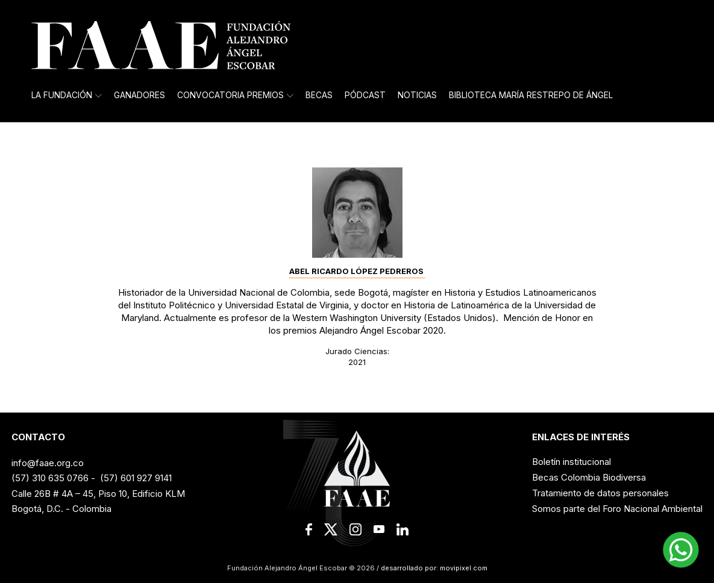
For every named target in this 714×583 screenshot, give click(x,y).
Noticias (417, 95)
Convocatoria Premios (235, 95)
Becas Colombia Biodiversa (589, 477)
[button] (681, 550)
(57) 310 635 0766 (50, 478)
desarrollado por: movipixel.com (433, 568)
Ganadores (139, 95)
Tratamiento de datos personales (600, 493)
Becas (319, 95)
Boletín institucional (571, 461)
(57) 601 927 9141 (136, 478)
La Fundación (66, 95)
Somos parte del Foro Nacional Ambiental (617, 508)
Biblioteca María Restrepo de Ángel (531, 95)
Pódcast (365, 95)
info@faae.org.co (47, 463)
